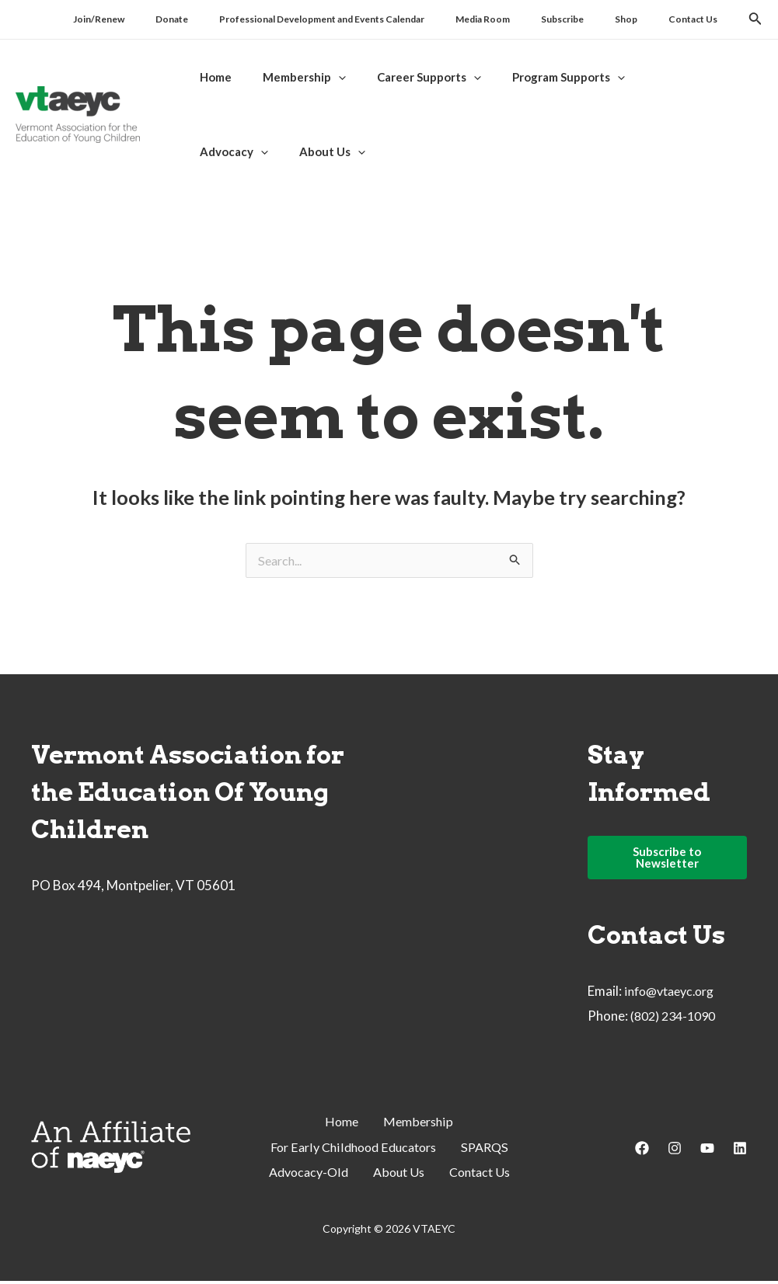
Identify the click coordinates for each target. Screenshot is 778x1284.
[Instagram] (675, 1152)
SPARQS (490, 1151)
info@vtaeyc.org (673, 995)
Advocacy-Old (304, 1175)
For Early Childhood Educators (351, 1151)
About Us (399, 1175)
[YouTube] (707, 1152)
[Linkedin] (740, 1152)
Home (340, 1126)
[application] (326, 77)
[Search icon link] (755, 21)
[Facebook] (642, 1152)
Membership (419, 1126)
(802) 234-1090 (677, 1020)
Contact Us (484, 1175)
